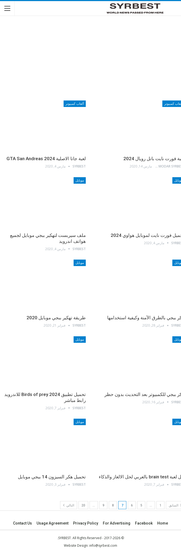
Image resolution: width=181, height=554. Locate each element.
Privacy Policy (85, 523)
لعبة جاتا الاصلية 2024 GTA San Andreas (46, 158)
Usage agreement (52, 523)
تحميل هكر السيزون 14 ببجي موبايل (52, 476)
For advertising (116, 523)
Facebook (144, 523)
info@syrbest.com (103, 545)
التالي (68, 505)
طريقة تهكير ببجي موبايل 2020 (56, 317)
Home (162, 523)
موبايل (79, 180)
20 (83, 505)
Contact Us (22, 523)
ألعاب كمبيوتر (74, 104)
